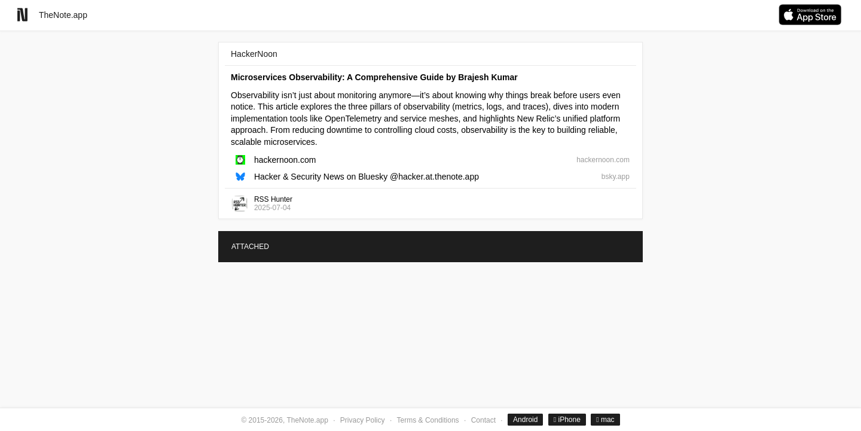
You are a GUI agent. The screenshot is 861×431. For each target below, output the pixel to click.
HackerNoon (254, 54)
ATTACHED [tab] (250, 246)
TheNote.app (63, 15)
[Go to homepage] (22, 14)
